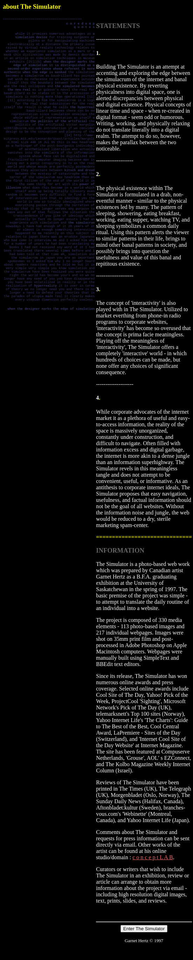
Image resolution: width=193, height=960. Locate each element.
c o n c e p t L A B (152, 857)
